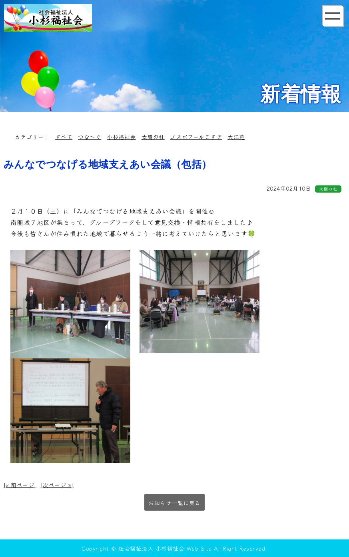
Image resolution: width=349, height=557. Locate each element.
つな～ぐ (89, 137)
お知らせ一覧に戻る (174, 503)
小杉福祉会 (121, 137)
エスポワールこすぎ (196, 137)
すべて (64, 137)
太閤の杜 (153, 137)
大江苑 (236, 137)
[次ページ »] (57, 485)
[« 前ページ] (20, 485)
